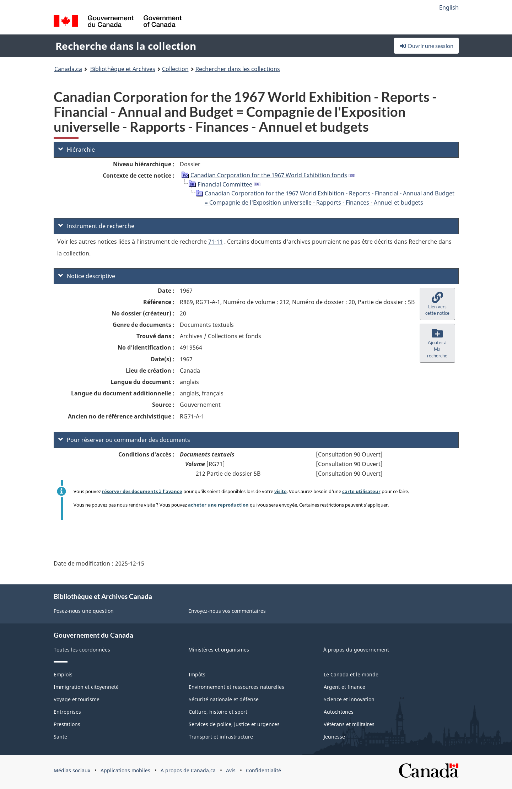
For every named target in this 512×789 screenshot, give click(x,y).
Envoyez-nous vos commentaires (227, 610)
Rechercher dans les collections (237, 69)
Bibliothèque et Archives (122, 69)
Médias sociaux (72, 770)
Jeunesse (334, 736)
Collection (175, 69)
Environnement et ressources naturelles (236, 686)
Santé (60, 736)
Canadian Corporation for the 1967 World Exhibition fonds (268, 175)
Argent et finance (344, 686)
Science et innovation (349, 699)
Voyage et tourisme (76, 699)
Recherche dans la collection (125, 46)
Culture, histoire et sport (218, 711)
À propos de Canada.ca (188, 770)
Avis (231, 770)
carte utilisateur (361, 491)
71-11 (215, 241)
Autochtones (339, 711)
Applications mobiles (125, 770)
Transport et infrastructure (221, 736)
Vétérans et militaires (349, 724)
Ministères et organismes (218, 649)
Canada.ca (68, 69)
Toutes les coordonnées (82, 649)
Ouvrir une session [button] (426, 45)
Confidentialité (263, 770)
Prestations (67, 724)
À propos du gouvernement (356, 649)
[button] (437, 304)
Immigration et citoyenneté (86, 686)
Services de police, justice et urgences (234, 724)
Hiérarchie (76, 149)
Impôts (197, 674)
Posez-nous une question (84, 610)
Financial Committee (225, 184)
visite (280, 491)
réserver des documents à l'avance (142, 491)
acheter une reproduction (218, 505)
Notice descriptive (86, 276)
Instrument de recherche (96, 226)
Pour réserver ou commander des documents (124, 440)
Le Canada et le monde (351, 674)
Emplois (63, 674)
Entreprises (67, 711)
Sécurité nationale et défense (224, 699)
